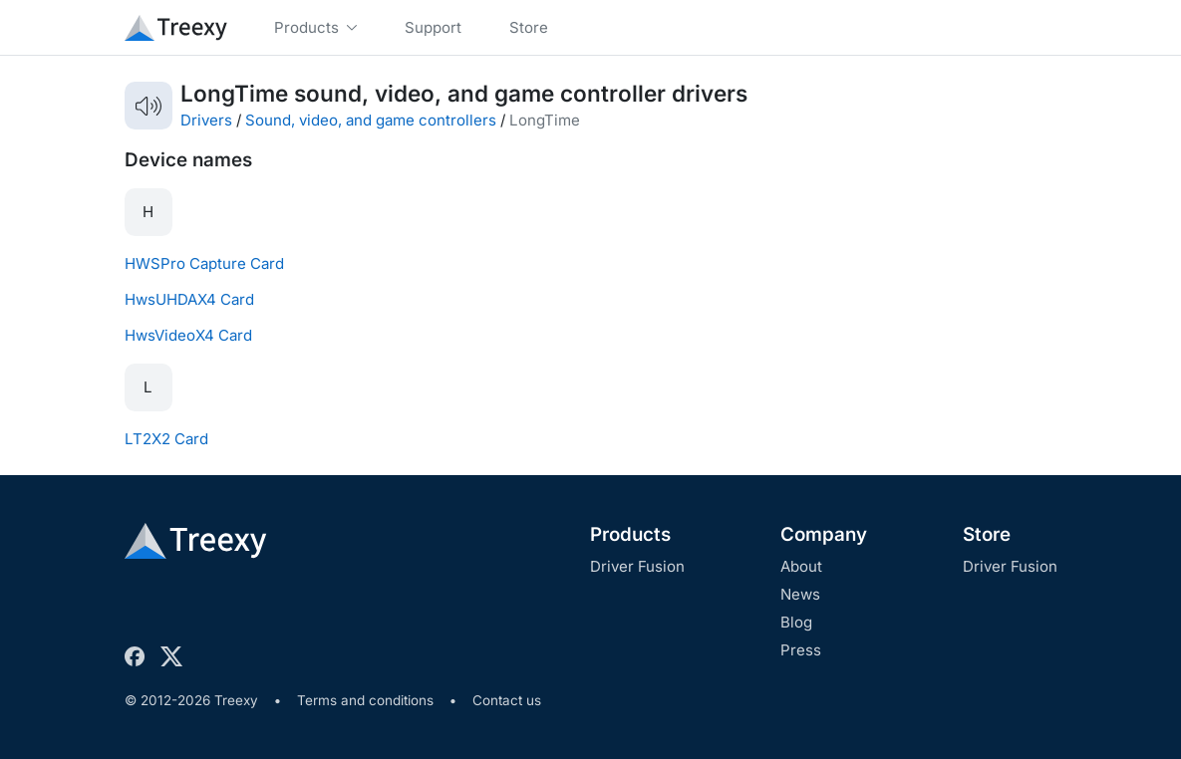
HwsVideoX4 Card (188, 335)
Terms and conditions (365, 700)
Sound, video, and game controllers (370, 120)
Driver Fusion (637, 566)
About (801, 566)
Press (800, 649)
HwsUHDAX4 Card (189, 299)
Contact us (506, 700)
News (800, 594)
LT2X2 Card (166, 438)
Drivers (206, 120)
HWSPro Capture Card (204, 263)
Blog (796, 622)
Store (987, 534)
